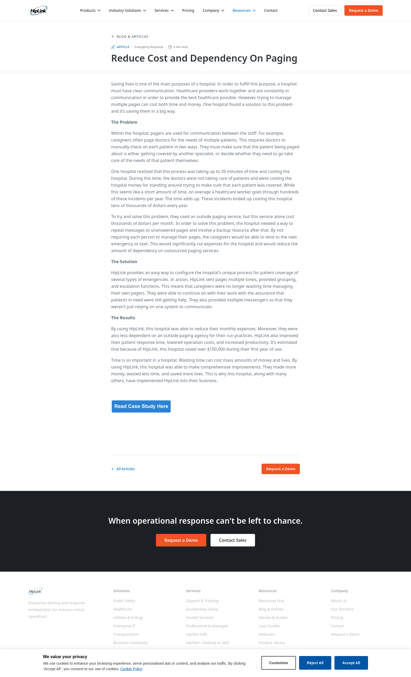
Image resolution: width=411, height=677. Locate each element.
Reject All (315, 663)
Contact (271, 10)
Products (88, 10)
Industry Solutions (125, 10)
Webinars (266, 636)
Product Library (271, 644)
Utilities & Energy (128, 619)
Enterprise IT (124, 628)
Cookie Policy (131, 669)
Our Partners (342, 611)
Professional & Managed (207, 628)
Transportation (126, 636)
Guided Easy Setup (202, 611)
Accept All (351, 663)
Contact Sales (325, 10)
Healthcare (122, 611)
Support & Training (202, 602)
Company (211, 10)
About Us (339, 602)
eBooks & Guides (273, 619)
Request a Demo (363, 10)
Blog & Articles (129, 37)
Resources (242, 10)
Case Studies (269, 628)
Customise (278, 663)
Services (161, 10)
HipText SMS (196, 636)
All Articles (123, 468)
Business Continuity (130, 644)
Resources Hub (271, 602)
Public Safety (124, 602)
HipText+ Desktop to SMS (207, 644)
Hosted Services (199, 619)
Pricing (188, 10)
